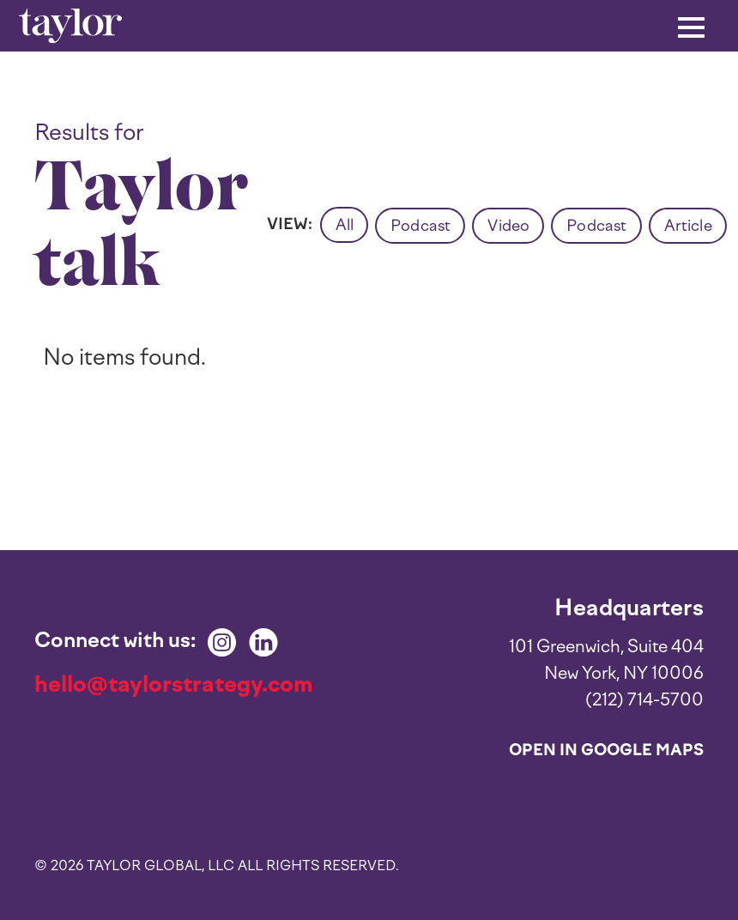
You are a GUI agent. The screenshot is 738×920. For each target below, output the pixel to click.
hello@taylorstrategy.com (173, 684)
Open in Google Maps (606, 750)
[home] (70, 26)
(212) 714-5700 (644, 699)
